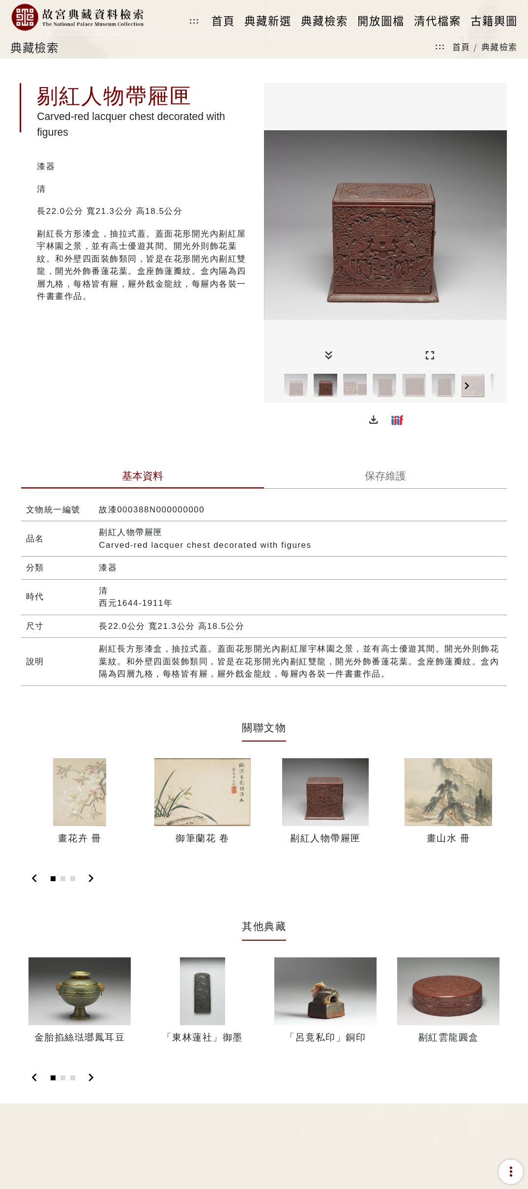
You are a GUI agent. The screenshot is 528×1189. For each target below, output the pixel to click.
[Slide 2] (62, 878)
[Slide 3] (72, 878)
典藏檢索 (499, 46)
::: (194, 21)
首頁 (461, 46)
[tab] (142, 477)
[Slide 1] (53, 878)
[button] (373, 420)
